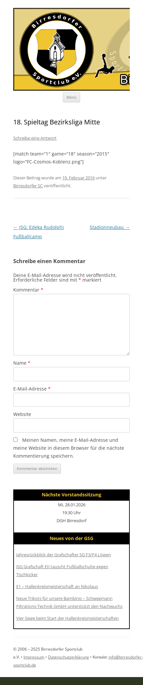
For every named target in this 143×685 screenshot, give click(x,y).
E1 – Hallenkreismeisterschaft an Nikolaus (57, 586)
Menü (71, 97)
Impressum (34, 657)
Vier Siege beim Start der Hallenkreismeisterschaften (67, 618)
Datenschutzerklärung (68, 657)
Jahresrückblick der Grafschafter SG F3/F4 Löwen (63, 555)
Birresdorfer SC (28, 186)
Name (21, 363)
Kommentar (28, 290)
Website (22, 414)
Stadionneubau (110, 227)
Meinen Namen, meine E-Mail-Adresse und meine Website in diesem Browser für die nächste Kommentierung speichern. (68, 448)
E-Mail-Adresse (32, 389)
